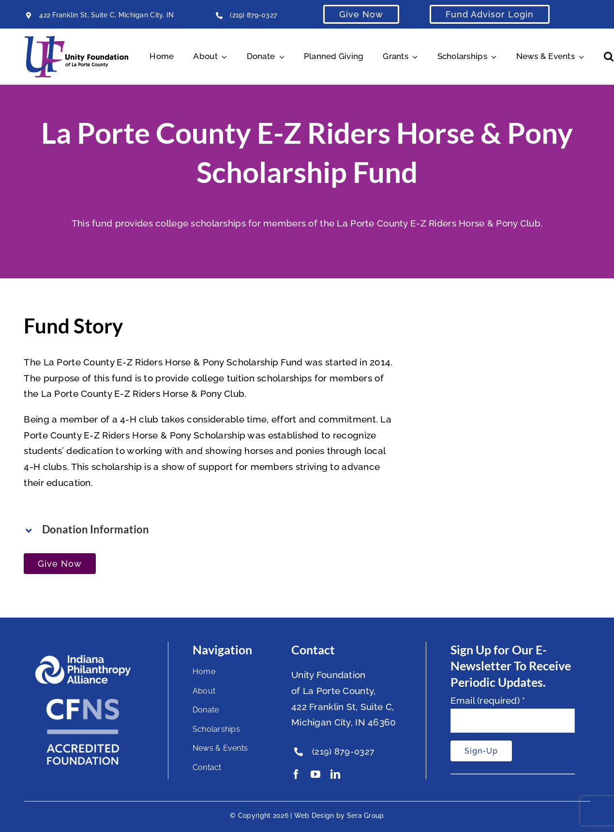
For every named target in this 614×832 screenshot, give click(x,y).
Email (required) (487, 700)
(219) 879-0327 (253, 15)
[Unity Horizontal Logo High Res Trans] (76, 40)
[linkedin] (335, 774)
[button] (609, 56)
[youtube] (315, 774)
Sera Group (365, 815)
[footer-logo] (82, 658)
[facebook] (296, 774)
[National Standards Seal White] (82, 703)
